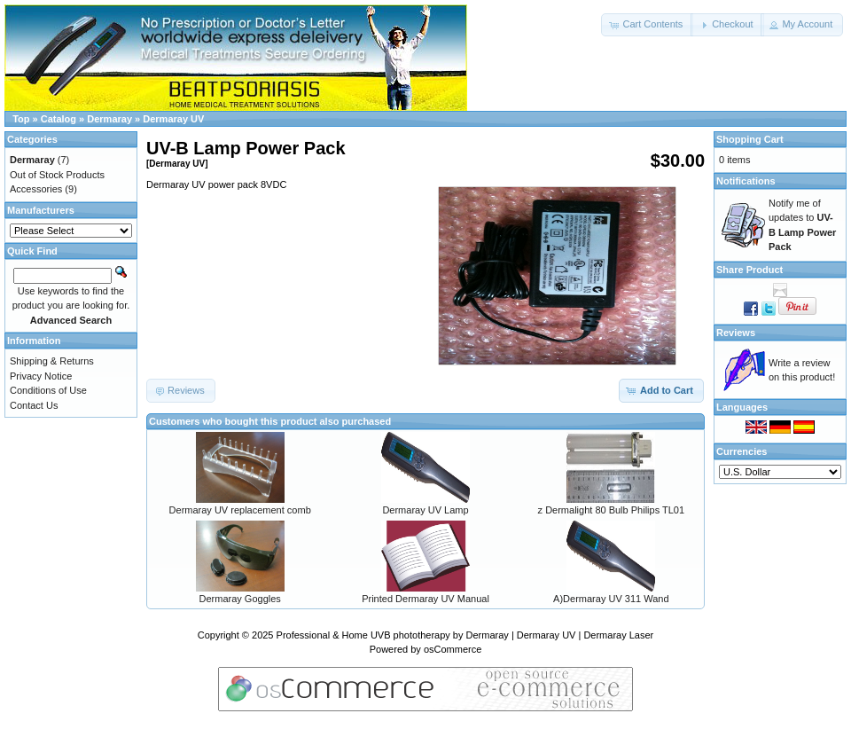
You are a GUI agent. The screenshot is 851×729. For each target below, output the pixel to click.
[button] (647, 24)
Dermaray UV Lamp (425, 510)
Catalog (58, 119)
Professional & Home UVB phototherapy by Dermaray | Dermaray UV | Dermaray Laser (465, 635)
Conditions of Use (48, 390)
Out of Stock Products (57, 174)
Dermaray (109, 119)
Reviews (735, 332)
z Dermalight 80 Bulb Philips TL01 (611, 510)
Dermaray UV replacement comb (240, 510)
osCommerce (452, 649)
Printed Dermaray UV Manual (425, 598)
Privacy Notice (41, 376)
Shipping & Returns (52, 361)
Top (20, 119)
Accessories (36, 189)
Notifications (746, 181)
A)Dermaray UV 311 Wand (610, 598)
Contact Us (34, 405)
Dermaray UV (173, 119)
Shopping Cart (750, 139)
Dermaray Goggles (240, 598)
